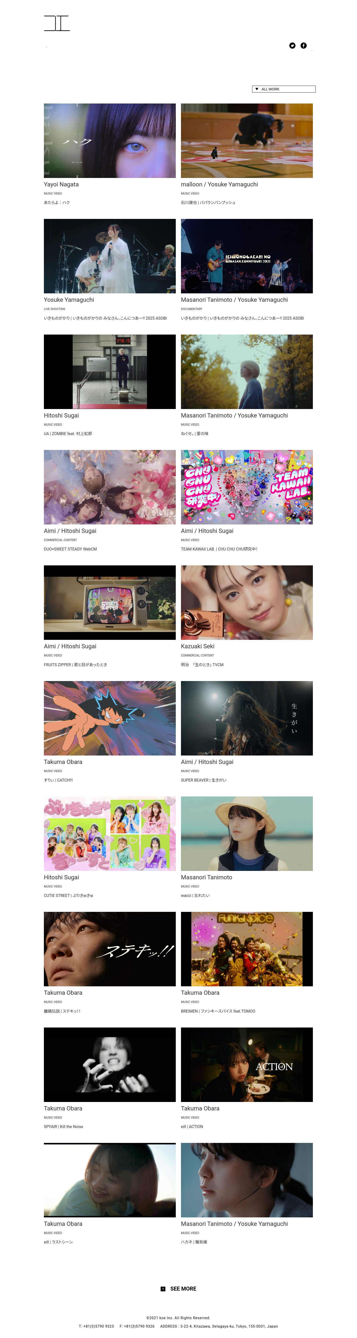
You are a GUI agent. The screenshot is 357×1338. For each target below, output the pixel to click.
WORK (51, 47)
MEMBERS (80, 47)
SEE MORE (183, 1288)
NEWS (109, 47)
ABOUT (135, 47)
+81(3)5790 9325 (102, 1326)
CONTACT (165, 47)
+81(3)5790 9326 (142, 1326)
